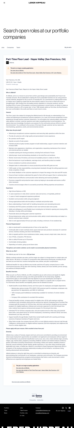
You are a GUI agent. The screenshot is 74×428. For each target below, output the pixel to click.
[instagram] (63, 408)
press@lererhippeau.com (42, 413)
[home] (37, 3)
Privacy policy (33, 400)
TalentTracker (24, 410)
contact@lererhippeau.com (43, 410)
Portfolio (6, 408)
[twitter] (66, 408)
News (5, 413)
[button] (5, 3)
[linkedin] (70, 408)
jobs (2, 47)
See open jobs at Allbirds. (17, 70)
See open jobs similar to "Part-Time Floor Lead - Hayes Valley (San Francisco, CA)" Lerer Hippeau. (35, 72)
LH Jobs (22, 415)
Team (5, 410)
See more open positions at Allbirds (21, 382)
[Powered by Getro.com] (37, 396)
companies (10, 47)
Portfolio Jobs (24, 413)
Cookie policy (40, 400)
